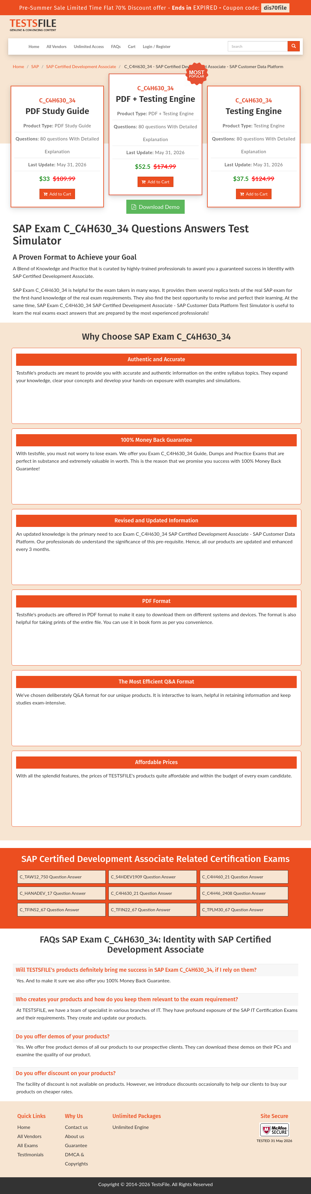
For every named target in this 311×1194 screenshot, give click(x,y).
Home (34, 46)
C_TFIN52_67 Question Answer (49, 909)
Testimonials (30, 1154)
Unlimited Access (89, 46)
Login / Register (156, 46)
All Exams (27, 1145)
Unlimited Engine (130, 1127)
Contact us (76, 1127)
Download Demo (155, 206)
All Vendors (56, 46)
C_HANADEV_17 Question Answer (53, 893)
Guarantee (76, 1145)
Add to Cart (57, 193)
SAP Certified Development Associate (81, 66)
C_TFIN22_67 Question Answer (140, 909)
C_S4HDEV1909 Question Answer (143, 876)
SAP (35, 66)
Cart (131, 46)
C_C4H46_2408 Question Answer (234, 893)
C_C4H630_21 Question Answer (141, 893)
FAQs (116, 46)
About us (74, 1136)
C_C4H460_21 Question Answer (232, 876)
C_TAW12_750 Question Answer (51, 876)
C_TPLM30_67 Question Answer (233, 909)
